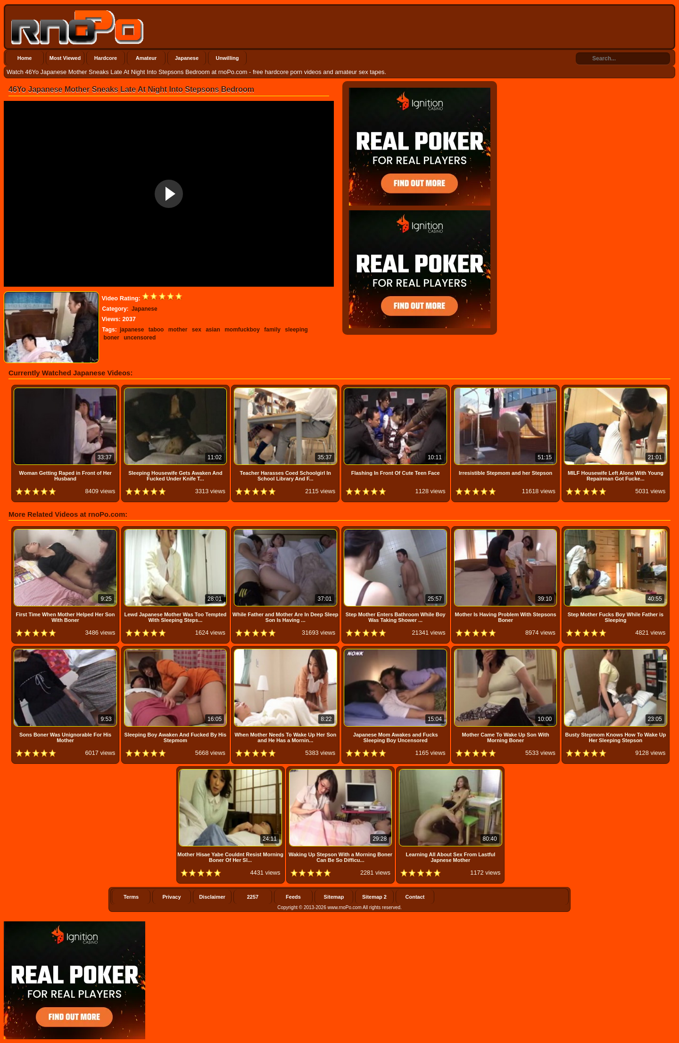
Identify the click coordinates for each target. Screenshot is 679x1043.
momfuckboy (242, 329)
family (272, 329)
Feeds (293, 897)
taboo (156, 329)
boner (111, 337)
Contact (415, 897)
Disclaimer (212, 897)
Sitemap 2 (374, 897)
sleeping (296, 329)
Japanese (187, 58)
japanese (132, 329)
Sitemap (334, 897)
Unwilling (227, 58)
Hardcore (105, 58)
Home (24, 58)
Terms (131, 897)
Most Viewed (65, 58)
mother (178, 329)
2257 (252, 897)
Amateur (146, 58)
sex (196, 329)
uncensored (140, 337)
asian (213, 329)
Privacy (171, 897)
